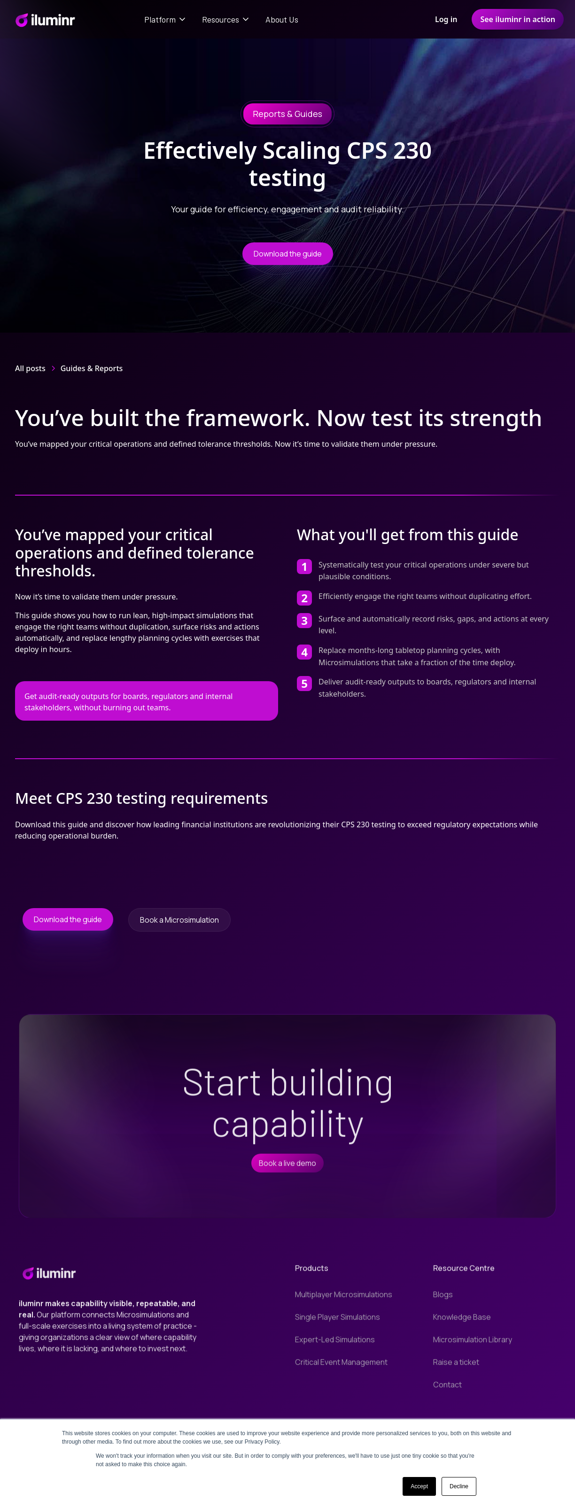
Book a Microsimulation (179, 920)
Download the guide (288, 254)
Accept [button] (419, 1486)
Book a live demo (287, 1169)
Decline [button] (459, 1486)
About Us (281, 19)
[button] (165, 19)
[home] (44, 19)
